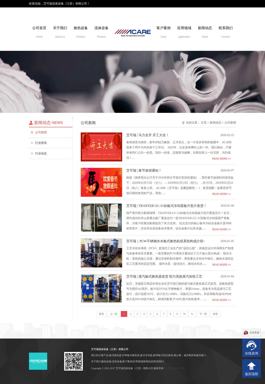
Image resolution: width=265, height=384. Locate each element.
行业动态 (41, 153)
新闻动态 (205, 32)
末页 (215, 313)
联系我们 (226, 32)
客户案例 (164, 32)
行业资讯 (41, 142)
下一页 (203, 313)
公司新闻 (41, 132)
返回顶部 (251, 374)
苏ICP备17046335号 (174, 368)
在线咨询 (251, 353)
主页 (204, 122)
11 (192, 313)
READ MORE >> (221, 158)
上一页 (113, 313)
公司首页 (39, 32)
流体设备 (101, 32)
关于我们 (60, 32)
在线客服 (254, 332)
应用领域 (184, 32)
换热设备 (81, 32)
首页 (101, 313)
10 (184, 313)
